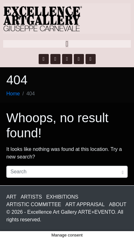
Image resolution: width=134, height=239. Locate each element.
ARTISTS (31, 197)
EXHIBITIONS (62, 197)
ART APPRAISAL (85, 204)
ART (11, 197)
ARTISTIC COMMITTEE (33, 204)
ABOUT (117, 204)
